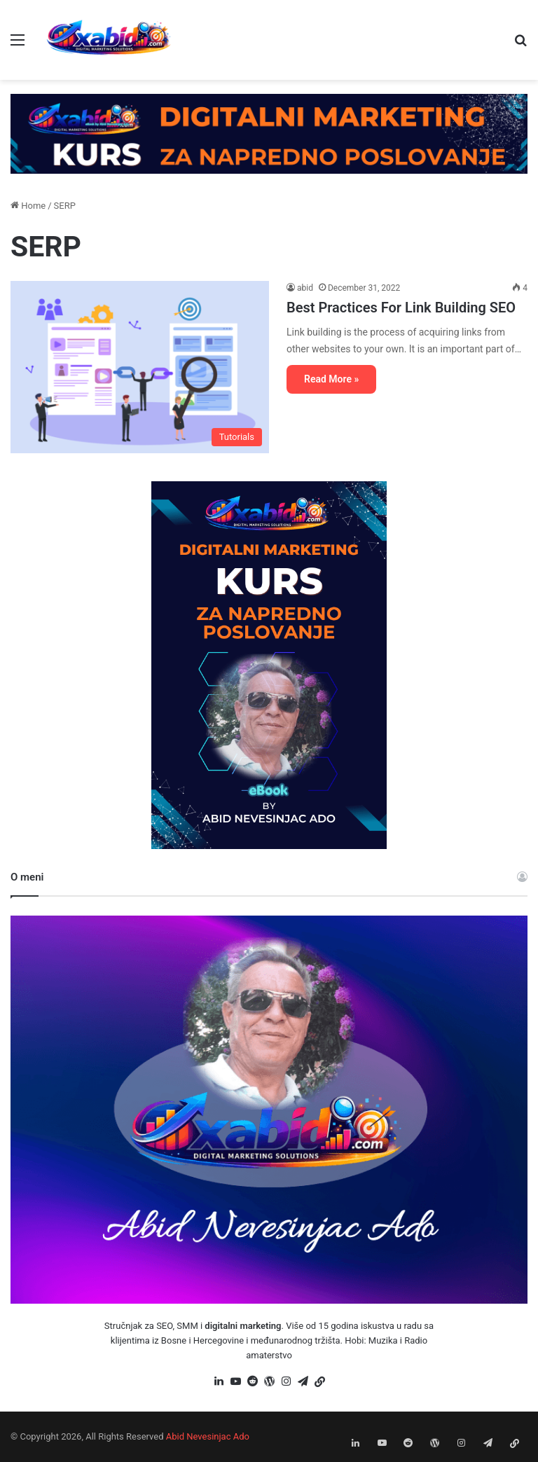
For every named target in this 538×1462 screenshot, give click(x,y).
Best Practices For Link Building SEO (401, 307)
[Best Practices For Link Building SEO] (140, 367)
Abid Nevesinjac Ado (207, 1436)
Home (28, 205)
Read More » (331, 379)
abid (305, 288)
